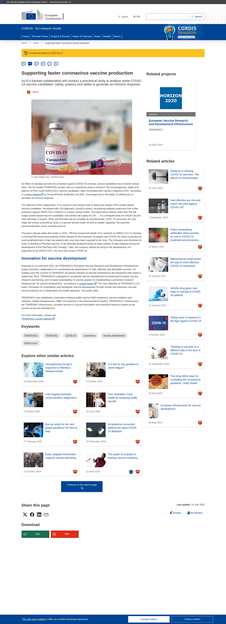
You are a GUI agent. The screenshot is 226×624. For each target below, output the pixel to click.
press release (34, 194)
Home (26, 36)
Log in (123, 16)
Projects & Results (60, 36)
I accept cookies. (148, 619)
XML (37, 534)
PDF (67, 534)
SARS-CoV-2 (31, 343)
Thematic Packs (39, 36)
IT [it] (49, 63)
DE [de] (23, 63)
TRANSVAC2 (31, 335)
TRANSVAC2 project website (37, 319)
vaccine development (114, 335)
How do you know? (60, 2)
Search (117, 36)
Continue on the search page (82, 486)
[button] (136, 16)
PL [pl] (56, 63)
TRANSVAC (51, 335)
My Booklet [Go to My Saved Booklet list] (195, 512)
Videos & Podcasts (82, 36)
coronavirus (89, 335)
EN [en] (30, 63)
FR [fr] (43, 63)
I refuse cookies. (192, 619)
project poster (87, 283)
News (97, 36)
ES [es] (36, 63)
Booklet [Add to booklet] (175, 512)
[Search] (197, 16)
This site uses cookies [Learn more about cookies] (34, 619)
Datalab (107, 36)
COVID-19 (70, 335)
